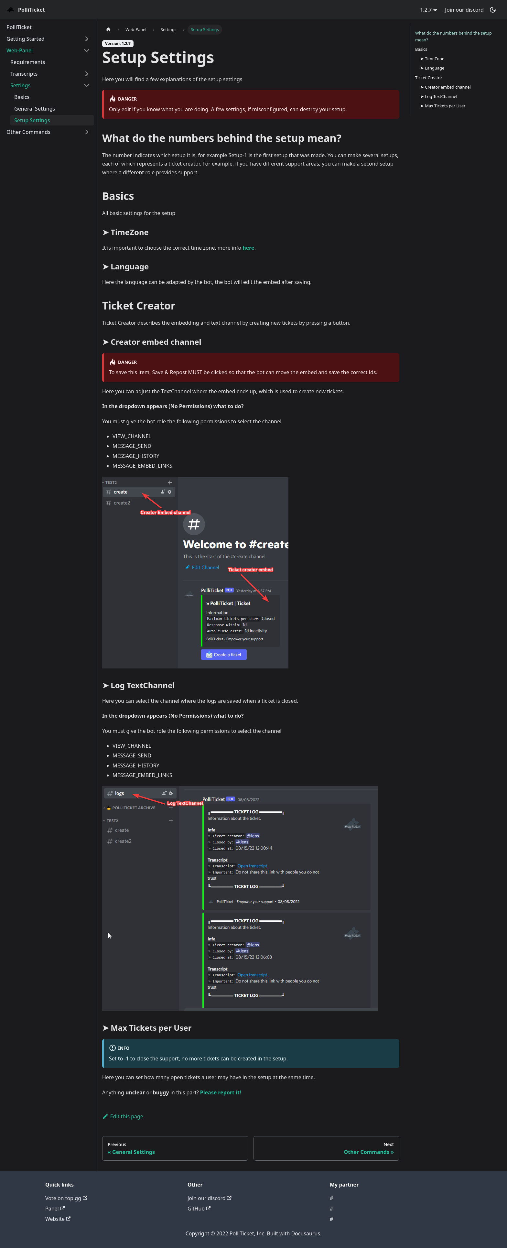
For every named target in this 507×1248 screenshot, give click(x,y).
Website (57, 1218)
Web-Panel (19, 50)
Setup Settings (32, 120)
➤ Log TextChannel (438, 96)
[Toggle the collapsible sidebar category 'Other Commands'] (87, 132)
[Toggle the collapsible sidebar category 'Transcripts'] (87, 74)
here (248, 247)
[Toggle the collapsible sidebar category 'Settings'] (87, 85)
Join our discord (464, 9)
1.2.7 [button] (426, 9)
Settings (20, 85)
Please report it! (220, 1092)
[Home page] (108, 30)
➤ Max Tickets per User (443, 106)
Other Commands (28, 132)
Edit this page (122, 1116)
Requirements (27, 62)
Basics (21, 97)
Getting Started (25, 38)
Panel (55, 1208)
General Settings (34, 108)
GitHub (199, 1208)
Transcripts (24, 73)
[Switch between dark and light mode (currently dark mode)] (493, 10)
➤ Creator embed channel (445, 87)
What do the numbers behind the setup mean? (453, 36)
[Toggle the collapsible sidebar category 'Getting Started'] (87, 39)
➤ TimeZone (432, 58)
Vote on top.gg (66, 1198)
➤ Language (432, 68)
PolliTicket (19, 27)
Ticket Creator (428, 78)
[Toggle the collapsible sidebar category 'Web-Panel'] (87, 50)
